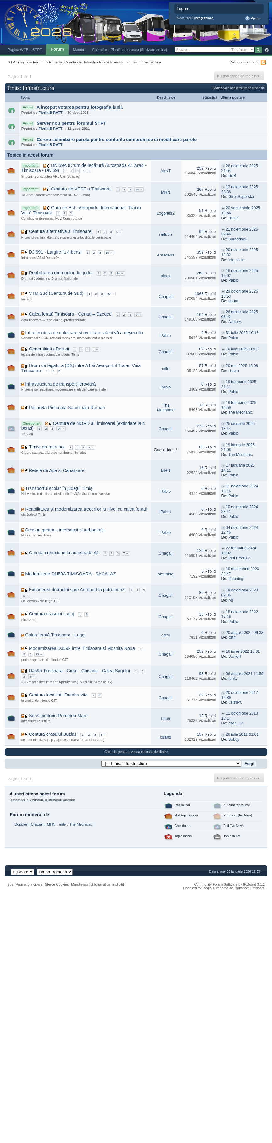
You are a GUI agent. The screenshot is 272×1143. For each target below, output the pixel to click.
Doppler (20, 824)
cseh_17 (235, 723)
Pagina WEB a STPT (25, 49)
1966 (199, 294)
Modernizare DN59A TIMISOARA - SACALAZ (70, 573)
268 (200, 273)
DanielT (234, 656)
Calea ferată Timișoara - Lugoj (55, 634)
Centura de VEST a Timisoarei (81, 188)
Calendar (99, 49)
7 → (126, 553)
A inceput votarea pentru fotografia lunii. (79, 107)
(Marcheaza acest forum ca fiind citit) (239, 88)
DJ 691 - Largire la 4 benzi (55, 252)
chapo (233, 371)
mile (165, 368)
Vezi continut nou (244, 62)
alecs (165, 275)
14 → (139, 189)
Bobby (233, 739)
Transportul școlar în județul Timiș (58, 488)
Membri (79, 49)
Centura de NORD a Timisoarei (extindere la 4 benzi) (83, 426)
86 (201, 593)
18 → (109, 252)
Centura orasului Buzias (53, 734)
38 (201, 614)
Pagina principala (29, 884)
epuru (233, 301)
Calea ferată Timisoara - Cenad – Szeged (70, 313)
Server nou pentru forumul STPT (71, 123)
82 (201, 349)
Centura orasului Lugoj (51, 613)
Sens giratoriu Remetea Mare (58, 715)
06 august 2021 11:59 (244, 674)
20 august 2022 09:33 (244, 632)
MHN (165, 192)
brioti (165, 718)
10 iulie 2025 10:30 (242, 349)
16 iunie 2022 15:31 (243, 651)
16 (201, 468)
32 (201, 695)
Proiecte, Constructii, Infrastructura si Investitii (86, 62)
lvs (230, 600)
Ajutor (253, 18)
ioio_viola (236, 260)
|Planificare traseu (124, 49)
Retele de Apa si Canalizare (56, 470)
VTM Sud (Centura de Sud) (56, 293)
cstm (165, 635)
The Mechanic (166, 408)
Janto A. (235, 322)
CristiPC (235, 702)
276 (200, 426)
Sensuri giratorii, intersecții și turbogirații (65, 529)
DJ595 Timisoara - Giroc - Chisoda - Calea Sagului (79, 670)
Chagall (166, 296)
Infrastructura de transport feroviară (60, 384)
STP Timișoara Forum (25, 62)
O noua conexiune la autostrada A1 (64, 552)
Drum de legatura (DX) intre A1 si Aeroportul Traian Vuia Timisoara (81, 368)
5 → (119, 232)
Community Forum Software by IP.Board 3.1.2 (229, 884)
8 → (103, 734)
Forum (57, 49)
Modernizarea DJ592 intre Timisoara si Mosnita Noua (82, 648)
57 (201, 366)
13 (201, 716)
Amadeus (165, 255)
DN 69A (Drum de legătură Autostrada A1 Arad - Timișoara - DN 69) (84, 168)
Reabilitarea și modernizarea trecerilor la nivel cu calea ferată (86, 509)
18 (201, 405)
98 (201, 674)
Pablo (233, 280)
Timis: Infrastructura (145, 62)
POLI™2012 (239, 558)
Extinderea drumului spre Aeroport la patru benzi (77, 589)
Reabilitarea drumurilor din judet (61, 272)
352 (200, 252)
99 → (110, 293)
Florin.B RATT (50, 112)
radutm (165, 234)
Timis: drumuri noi (46, 446)
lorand (165, 737)
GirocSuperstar (241, 197)
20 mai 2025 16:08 (242, 366)
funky (233, 678)
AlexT (165, 170)
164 (200, 314)
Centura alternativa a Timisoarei (60, 231)
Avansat (266, 50)
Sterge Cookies (57, 884)
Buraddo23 (237, 239)
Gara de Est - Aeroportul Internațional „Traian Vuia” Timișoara (81, 210)
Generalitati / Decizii (49, 348)
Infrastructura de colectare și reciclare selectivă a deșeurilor (84, 332)
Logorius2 (166, 213)
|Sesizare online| (153, 49)
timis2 (233, 218)
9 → (138, 314)
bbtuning (166, 574)
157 (200, 734)
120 (200, 550)
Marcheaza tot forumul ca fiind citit (97, 884)
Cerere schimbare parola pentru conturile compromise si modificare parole (117, 139)
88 (201, 447)
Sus (10, 884)
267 (200, 189)
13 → (86, 171)
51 (201, 210)
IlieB (232, 175)
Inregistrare (204, 18)
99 (201, 231)
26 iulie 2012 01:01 (242, 734)
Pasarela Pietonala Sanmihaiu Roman (67, 407)
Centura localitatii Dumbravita (58, 694)
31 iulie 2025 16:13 (242, 333)
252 (200, 168)
